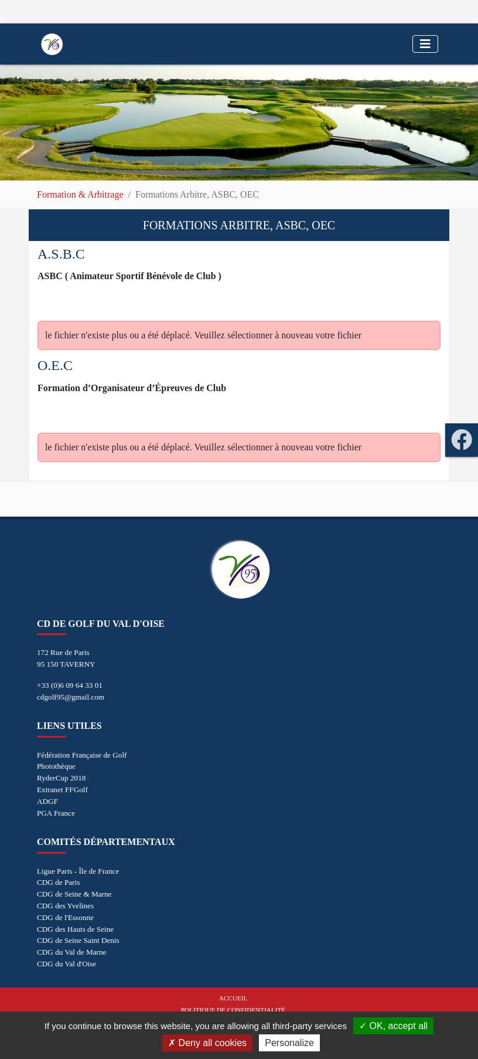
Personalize (289, 1043)
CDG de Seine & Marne (74, 894)
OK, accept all (393, 1026)
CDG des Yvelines (65, 905)
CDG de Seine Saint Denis (78, 940)
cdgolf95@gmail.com (70, 697)
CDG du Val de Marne (71, 952)
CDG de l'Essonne (65, 917)
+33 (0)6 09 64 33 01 (70, 685)
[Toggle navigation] (425, 44)
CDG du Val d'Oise (66, 963)
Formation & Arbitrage (80, 194)
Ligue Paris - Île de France (78, 871)
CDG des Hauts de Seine (75, 929)
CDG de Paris (58, 882)
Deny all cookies (207, 1043)
